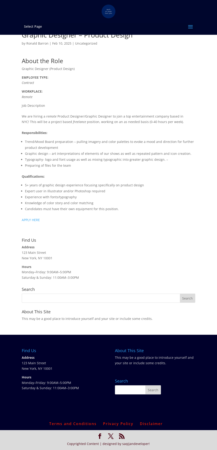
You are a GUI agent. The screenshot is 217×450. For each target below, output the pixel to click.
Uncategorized (86, 43)
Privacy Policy (118, 423)
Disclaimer (151, 423)
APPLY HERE (31, 220)
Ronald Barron (37, 43)
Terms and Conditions (73, 423)
